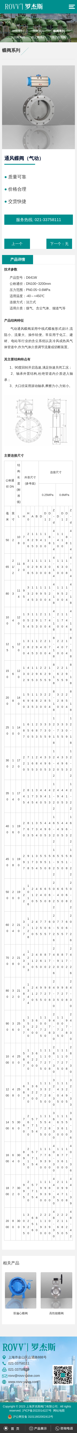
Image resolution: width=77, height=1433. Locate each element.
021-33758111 (48, 219)
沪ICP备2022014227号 (37, 1410)
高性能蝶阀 (56, 1313)
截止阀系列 (38, 37)
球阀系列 (18, 31)
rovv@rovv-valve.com (24, 1375)
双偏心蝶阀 (20, 1313)
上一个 (17, 244)
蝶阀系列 (59, 31)
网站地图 (59, 1410)
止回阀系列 (18, 37)
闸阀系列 (38, 31)
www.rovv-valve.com (23, 1382)
